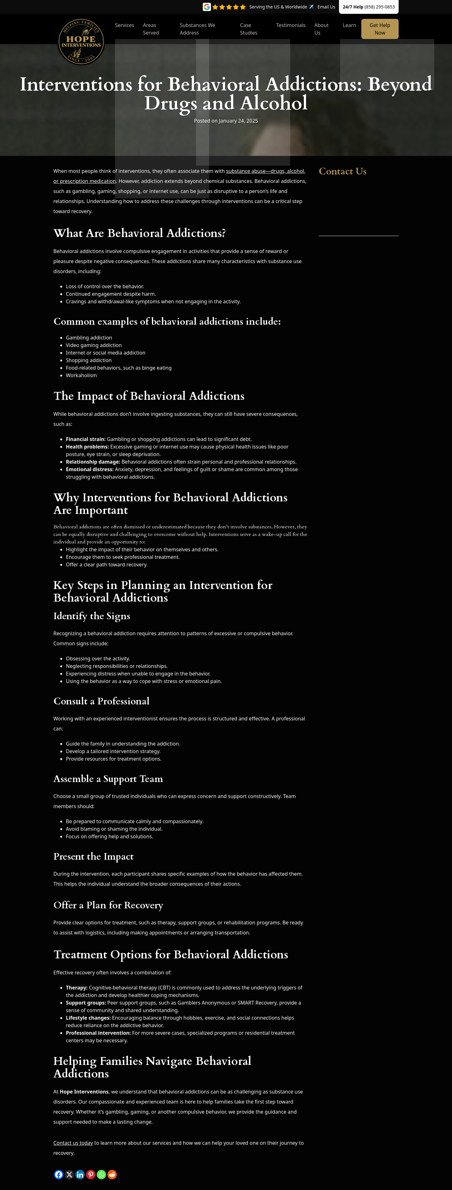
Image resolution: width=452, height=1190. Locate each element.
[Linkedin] (80, 1174)
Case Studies (248, 29)
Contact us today (73, 1142)
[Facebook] (58, 1174)
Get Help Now (380, 29)
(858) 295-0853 (379, 7)
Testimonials (291, 25)
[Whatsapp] (101, 1174)
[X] (69, 1174)
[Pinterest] (90, 1174)
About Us (322, 29)
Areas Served (151, 29)
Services (124, 25)
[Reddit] (112, 1174)
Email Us (327, 7)
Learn (349, 25)
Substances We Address (197, 29)
